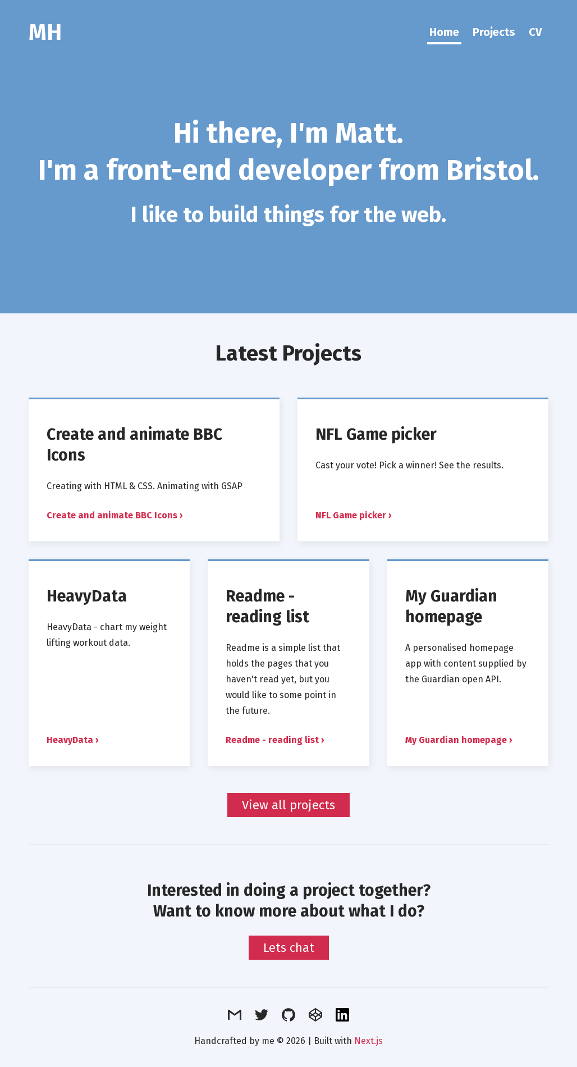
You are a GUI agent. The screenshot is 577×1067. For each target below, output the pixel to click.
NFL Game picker (376, 434)
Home (444, 32)
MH (45, 32)
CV (535, 32)
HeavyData (87, 596)
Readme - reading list (267, 606)
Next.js (368, 1041)
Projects (494, 32)
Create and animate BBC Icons (112, 515)
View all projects (288, 805)
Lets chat (288, 947)
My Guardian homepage (451, 606)
